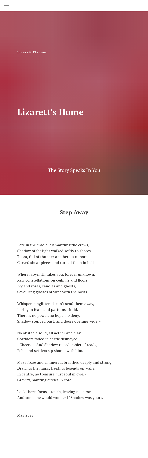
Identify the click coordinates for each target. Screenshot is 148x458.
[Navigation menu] (6, 6)
